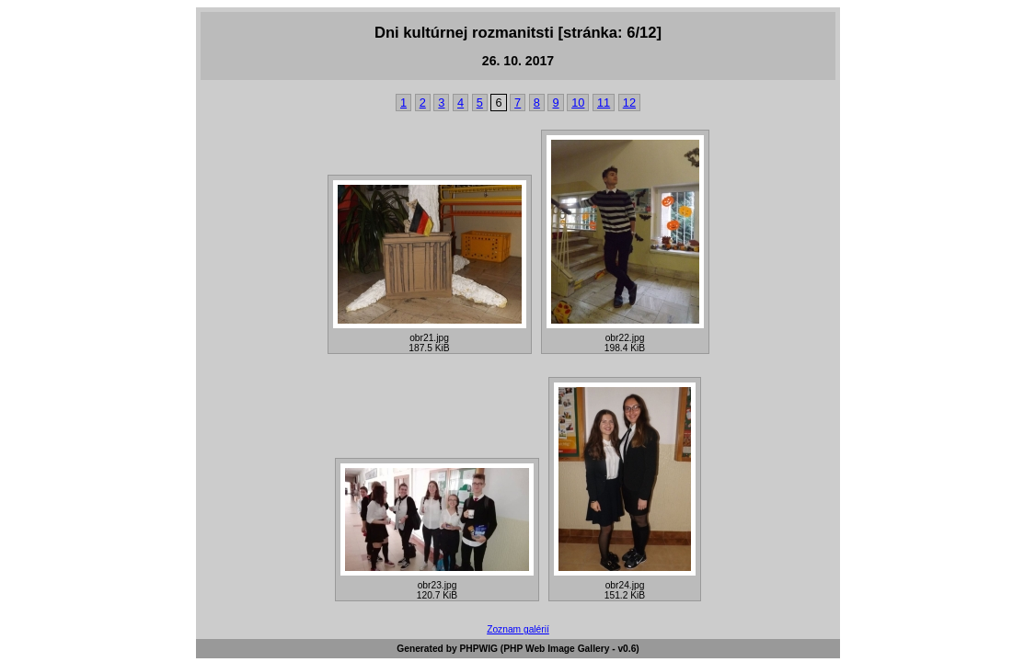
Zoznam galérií (518, 629)
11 (603, 102)
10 (577, 102)
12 (629, 102)
